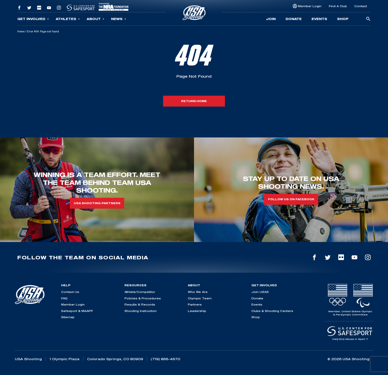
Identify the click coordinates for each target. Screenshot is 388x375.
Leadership (197, 310)
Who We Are (198, 291)
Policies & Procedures (142, 298)
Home (20, 31)
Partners (195, 304)
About (95, 19)
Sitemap (67, 317)
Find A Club (338, 6)
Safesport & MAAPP (77, 310)
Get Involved (33, 19)
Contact (360, 6)
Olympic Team (200, 298)
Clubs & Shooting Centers (272, 310)
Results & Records (139, 304)
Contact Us (70, 291)
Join (271, 19)
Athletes (68, 19)
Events (319, 19)
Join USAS (260, 291)
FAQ (64, 298)
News (118, 19)
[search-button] (368, 19)
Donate (294, 19)
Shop (342, 19)
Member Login (309, 6)
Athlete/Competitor (139, 291)
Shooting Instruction (140, 310)
